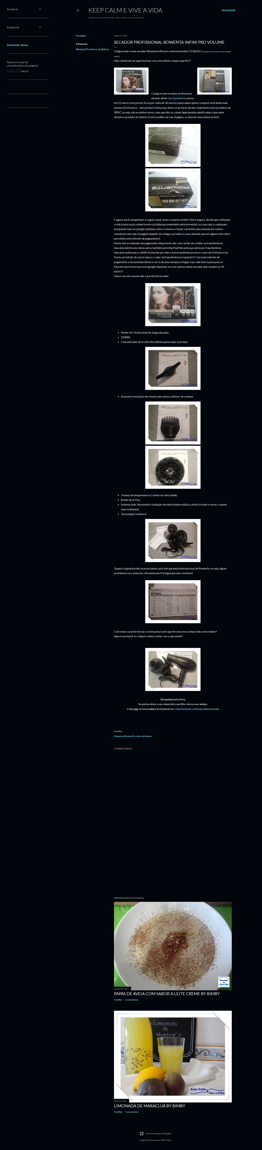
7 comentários (132, 1112)
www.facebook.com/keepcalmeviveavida (197, 709)
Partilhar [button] (81, 35)
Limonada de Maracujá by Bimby (149, 1105)
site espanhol (175, 98)
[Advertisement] (173, 863)
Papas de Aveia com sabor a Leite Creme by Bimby (167, 993)
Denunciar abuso (17, 44)
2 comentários (132, 999)
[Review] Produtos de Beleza (92, 49)
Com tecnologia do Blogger (156, 1134)
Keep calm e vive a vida (125, 10)
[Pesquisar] (228, 10)
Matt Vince (166, 1140)
